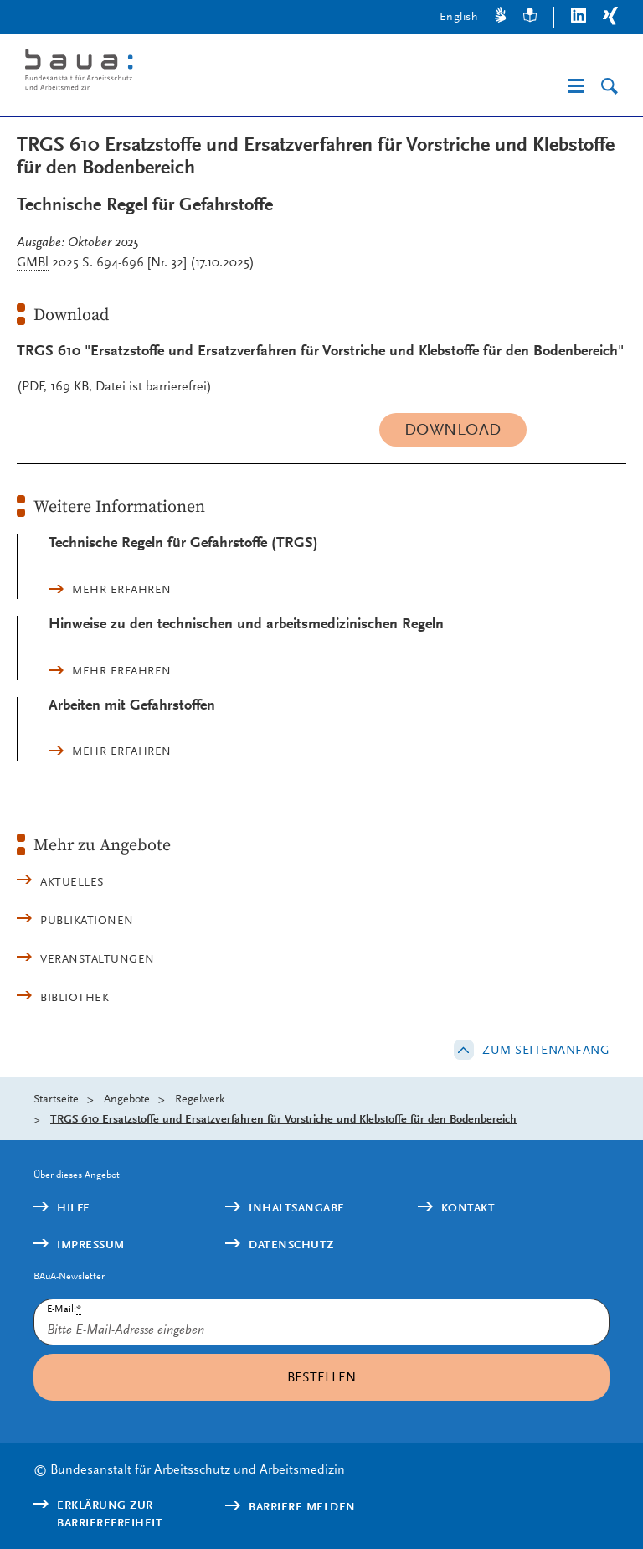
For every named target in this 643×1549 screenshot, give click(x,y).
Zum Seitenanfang (546, 1049)
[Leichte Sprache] (530, 17)
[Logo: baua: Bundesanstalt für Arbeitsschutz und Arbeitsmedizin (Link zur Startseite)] (154, 72)
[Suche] (609, 87)
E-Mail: (64, 1309)
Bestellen (321, 1377)
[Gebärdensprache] (500, 17)
